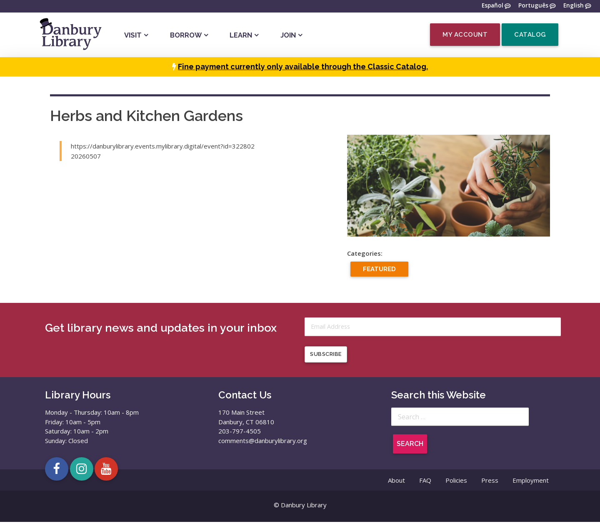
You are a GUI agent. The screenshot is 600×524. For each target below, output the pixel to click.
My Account (465, 34)
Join (288, 35)
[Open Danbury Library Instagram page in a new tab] (81, 470)
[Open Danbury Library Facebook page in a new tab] (56, 470)
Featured (379, 269)
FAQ (425, 482)
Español (492, 6)
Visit (133, 35)
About (396, 482)
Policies (456, 482)
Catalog (530, 34)
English (573, 6)
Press (489, 482)
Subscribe (326, 356)
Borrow (186, 35)
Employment (530, 482)
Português (533, 6)
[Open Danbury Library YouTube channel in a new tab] (106, 470)
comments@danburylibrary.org (262, 442)
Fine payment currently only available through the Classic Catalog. (303, 66)
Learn (241, 35)
